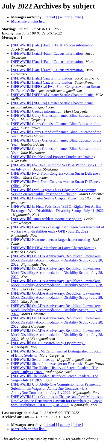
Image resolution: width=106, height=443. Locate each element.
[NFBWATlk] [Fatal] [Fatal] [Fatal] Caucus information (52, 45)
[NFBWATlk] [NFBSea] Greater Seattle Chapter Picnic (52, 95)
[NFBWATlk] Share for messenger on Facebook (47, 364)
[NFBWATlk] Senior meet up (33, 359)
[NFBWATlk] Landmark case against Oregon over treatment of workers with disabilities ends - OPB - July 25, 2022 (57, 229)
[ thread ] (50, 17)
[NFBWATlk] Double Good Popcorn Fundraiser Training (53, 157)
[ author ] (65, 17)
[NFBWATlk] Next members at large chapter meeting (51, 239)
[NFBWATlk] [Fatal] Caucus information (42, 78)
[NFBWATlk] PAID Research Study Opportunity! (48, 343)
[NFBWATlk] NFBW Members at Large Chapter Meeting (54, 248)
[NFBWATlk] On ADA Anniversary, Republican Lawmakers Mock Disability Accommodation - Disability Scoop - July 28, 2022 (57, 260)
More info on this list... (29, 21)
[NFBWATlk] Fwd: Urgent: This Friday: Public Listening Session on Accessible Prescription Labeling (53, 192)
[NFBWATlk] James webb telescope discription (46, 219)
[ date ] (78, 17)
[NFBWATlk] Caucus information (36, 111)
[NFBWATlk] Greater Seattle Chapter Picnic (44, 198)
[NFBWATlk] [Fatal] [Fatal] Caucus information (47, 53)
